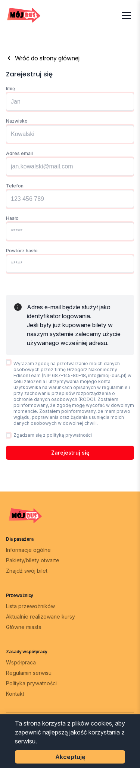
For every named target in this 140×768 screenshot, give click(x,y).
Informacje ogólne (28, 550)
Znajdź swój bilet (26, 571)
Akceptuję (70, 757)
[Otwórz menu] (126, 15)
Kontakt (15, 693)
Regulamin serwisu (29, 673)
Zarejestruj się (70, 452)
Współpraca (21, 662)
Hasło (12, 218)
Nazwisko (17, 121)
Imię (10, 88)
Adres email (19, 153)
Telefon (15, 186)
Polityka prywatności (31, 683)
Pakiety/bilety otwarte (32, 560)
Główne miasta (23, 627)
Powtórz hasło (22, 250)
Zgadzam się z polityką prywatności (52, 435)
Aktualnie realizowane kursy (40, 616)
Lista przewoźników (30, 606)
